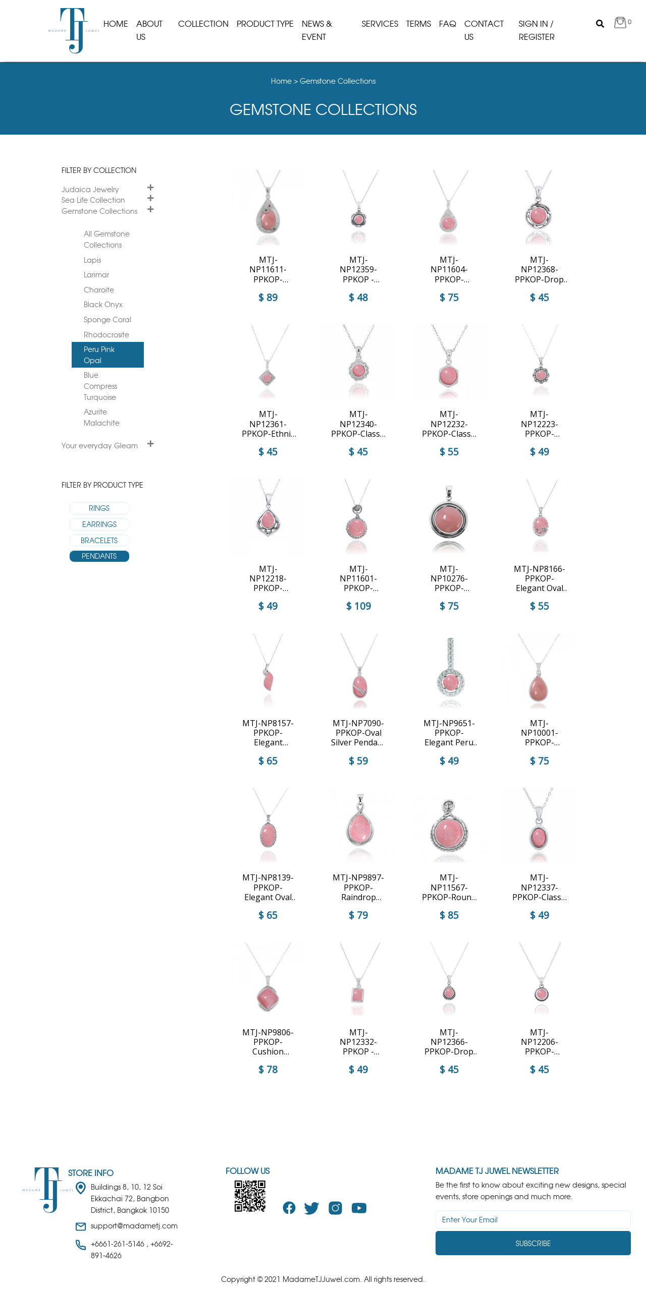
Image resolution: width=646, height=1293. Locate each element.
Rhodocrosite (106, 334)
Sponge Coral (107, 319)
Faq (447, 24)
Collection (203, 24)
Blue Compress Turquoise (100, 386)
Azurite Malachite (102, 417)
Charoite (99, 289)
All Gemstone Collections (107, 239)
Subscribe (533, 1243)
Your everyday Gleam (100, 445)
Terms (418, 24)
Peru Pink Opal (99, 355)
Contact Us (484, 30)
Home (115, 24)
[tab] (108, 189)
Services (380, 24)
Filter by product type (102, 485)
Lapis (92, 260)
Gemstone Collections (99, 211)
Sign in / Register (537, 30)
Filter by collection (99, 170)
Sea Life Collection (93, 200)
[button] (623, 24)
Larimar (96, 274)
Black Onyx (103, 304)
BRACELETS (99, 540)
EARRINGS (99, 524)
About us (149, 30)
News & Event (317, 30)
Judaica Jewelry (90, 189)
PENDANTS (99, 556)
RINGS (99, 508)
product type (265, 24)
